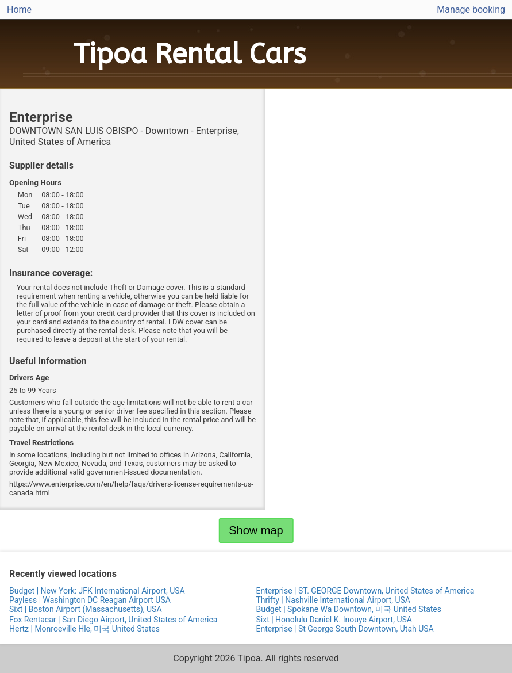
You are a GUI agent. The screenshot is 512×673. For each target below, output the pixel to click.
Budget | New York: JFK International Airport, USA (97, 590)
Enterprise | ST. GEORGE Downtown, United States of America (365, 590)
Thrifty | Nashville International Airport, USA (333, 600)
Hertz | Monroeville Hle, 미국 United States (84, 628)
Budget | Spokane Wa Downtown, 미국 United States (348, 609)
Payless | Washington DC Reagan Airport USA (90, 600)
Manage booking (471, 9)
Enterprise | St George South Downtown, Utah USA (345, 628)
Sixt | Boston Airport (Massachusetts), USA (85, 609)
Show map (256, 530)
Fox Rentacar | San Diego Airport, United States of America (113, 619)
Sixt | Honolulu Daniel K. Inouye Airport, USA (334, 619)
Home (19, 9)
